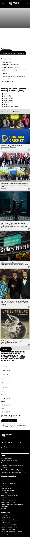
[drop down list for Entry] (15, 391)
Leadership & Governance (8, 483)
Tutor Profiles (8, 96)
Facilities (6, 94)
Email (2, 394)
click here (20, 426)
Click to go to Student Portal (9, 527)
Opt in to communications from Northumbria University (11, 416)
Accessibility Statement (7, 493)
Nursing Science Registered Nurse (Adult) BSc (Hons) (13, 90)
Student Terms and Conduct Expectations (12, 470)
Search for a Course (6, 458)
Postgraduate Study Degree (9, 460)
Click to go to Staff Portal (8, 529)
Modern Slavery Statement (8, 500)
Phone (3, 401)
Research (3, 481)
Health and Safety (6, 522)
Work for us (4, 486)
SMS (2, 408)
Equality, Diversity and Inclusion (10, 520)
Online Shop (4, 534)
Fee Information (6, 79)
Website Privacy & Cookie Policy (10, 495)
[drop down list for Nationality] (15, 387)
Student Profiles (8, 100)
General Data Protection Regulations (11, 531)
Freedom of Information (8, 490)
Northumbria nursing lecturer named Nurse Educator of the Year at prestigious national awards (14, 303)
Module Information (7, 81)
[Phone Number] (15, 383)
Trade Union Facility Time (8, 502)
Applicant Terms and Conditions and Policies (13, 472)
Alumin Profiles (8, 98)
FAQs (5, 104)
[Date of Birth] (15, 370)
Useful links (5, 513)
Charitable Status (6, 488)
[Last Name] (15, 374)
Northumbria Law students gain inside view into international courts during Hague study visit (15, 185)
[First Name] (15, 366)
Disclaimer (4, 497)
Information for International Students (12, 465)
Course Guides (8, 102)
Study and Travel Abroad (11, 106)
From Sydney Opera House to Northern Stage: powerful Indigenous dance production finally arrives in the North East (14, 225)
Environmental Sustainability (9, 524)
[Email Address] (15, 378)
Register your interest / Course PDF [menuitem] (13, 53)
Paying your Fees (5, 517)
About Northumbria (8, 476)
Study (3, 455)
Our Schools (4, 463)
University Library (6, 467)
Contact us (4, 515)
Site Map (3, 508)
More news (6, 349)
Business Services (6, 479)
